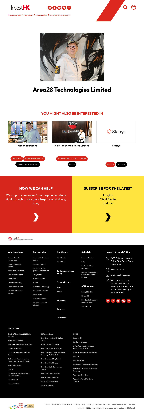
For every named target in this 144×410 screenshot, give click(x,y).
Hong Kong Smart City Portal (50, 359)
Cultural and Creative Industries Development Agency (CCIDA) (19, 360)
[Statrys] (116, 132)
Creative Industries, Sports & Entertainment (40, 269)
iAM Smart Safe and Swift (49, 381)
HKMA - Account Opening (50, 344)
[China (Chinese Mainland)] (27, 164)
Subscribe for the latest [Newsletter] (108, 188)
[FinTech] (110, 164)
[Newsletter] (108, 217)
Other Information (119, 404)
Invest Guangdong (47, 385)
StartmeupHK (86, 306)
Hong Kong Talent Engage (49, 363)
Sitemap (131, 404)
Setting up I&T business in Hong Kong (85, 364)
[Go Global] (16, 158)
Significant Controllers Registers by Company (85, 369)
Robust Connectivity (15, 283)
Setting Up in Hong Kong (65, 272)
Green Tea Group (27, 145)
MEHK (75, 334)
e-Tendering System (15, 365)
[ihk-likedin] (50, 8)
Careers (60, 309)
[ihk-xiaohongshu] (69, 8)
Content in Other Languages (87, 267)
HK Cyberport (13, 380)
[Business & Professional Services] (72, 158)
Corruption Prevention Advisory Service (19, 353)
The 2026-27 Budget (15, 340)
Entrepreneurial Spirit (15, 287)
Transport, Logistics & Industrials (39, 304)
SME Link (76, 356)
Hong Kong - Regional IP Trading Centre (52, 339)
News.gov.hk (77, 338)
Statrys (116, 145)
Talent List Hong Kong (80, 375)
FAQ (83, 262)
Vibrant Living (12, 279)
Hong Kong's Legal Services (50, 373)
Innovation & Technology (40, 287)
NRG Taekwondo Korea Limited (72, 145)
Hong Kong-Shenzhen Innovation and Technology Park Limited (53, 353)
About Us (61, 300)
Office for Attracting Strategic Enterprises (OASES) (83, 347)
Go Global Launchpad (15, 275)
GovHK (10, 369)
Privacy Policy (79, 404)
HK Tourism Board (47, 334)
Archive (69, 404)
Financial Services (38, 279)
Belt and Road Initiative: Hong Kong (20, 344)
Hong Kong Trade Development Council (51, 368)
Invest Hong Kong (15, 15)
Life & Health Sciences (40, 291)
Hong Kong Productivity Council (51, 348)
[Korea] (72, 164)
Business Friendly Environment (14, 259)
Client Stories (61, 262)
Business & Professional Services (40, 259)
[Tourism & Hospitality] (34, 158)
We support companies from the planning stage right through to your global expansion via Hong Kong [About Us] (36, 199)
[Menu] (133, 7)
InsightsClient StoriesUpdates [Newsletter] (108, 199)
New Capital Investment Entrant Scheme (89, 301)
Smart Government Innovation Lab (85, 352)
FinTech (35, 283)
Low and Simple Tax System (15, 265)
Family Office (37, 275)
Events (59, 291)
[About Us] (36, 217)
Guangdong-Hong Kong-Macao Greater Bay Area (19, 374)
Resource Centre (87, 258)
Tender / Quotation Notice (55, 404)
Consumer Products (39, 264)
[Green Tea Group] (27, 132)
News (59, 287)
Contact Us (62, 317)
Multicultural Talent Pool (16, 271)
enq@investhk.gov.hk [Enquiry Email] (120, 275)
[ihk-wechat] (64, 8)
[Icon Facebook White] (54, 8)
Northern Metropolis (80, 342)
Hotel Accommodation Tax (50, 377)
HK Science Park (14, 384)
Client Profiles (41, 15)
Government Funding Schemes (15, 292)
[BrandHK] (15, 406)
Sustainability (37, 295)
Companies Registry (15, 348)
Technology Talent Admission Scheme (83, 380)
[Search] (125, 7)
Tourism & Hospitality (39, 299)
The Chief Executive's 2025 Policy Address (19, 335)
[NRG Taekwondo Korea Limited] (72, 132)
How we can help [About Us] (36, 188)
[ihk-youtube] (59, 8)
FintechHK (85, 296)
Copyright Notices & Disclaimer (98, 404)
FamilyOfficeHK (86, 292)
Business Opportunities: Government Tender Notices (89, 274)
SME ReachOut (78, 360)
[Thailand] (121, 164)
